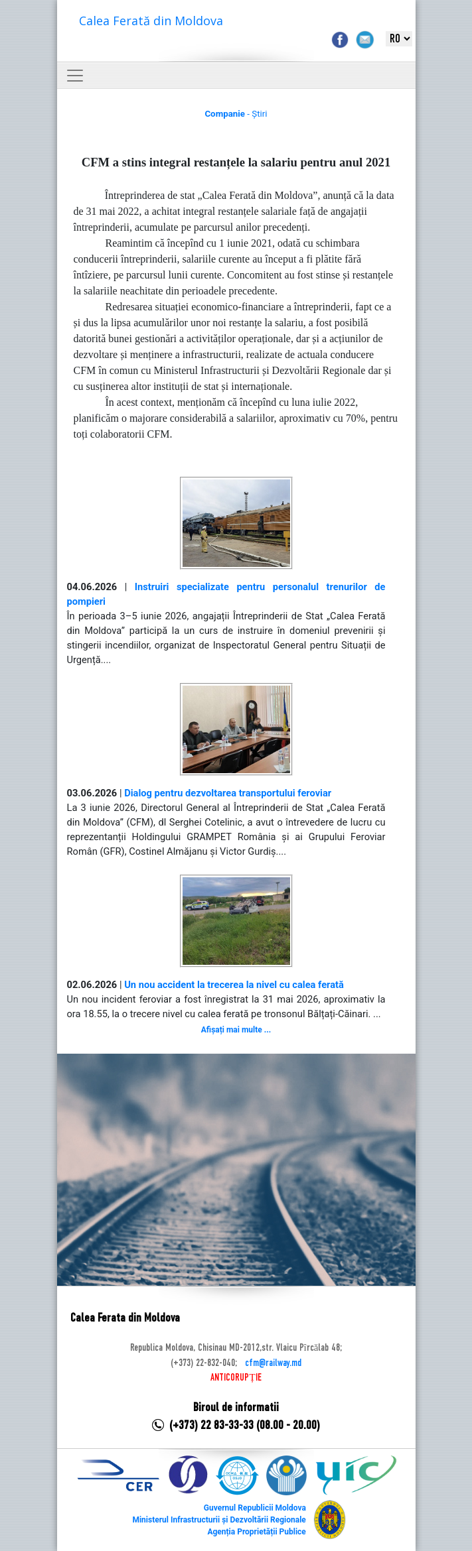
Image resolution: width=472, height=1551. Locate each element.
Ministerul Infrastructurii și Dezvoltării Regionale (218, 1519)
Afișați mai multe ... (236, 1029)
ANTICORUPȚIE (235, 1378)
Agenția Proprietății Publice (256, 1531)
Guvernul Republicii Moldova (255, 1508)
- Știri (235, 114)
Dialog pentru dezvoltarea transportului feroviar (227, 793)
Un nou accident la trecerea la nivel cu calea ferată (234, 985)
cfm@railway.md (273, 1363)
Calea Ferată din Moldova (151, 21)
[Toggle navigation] (75, 75)
